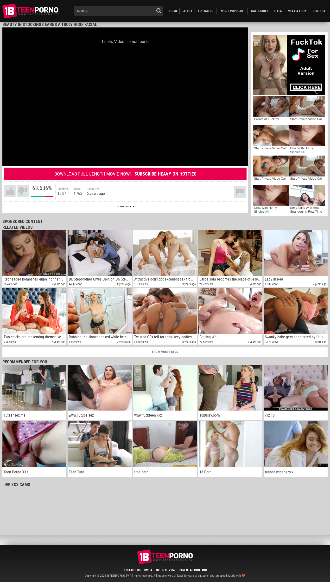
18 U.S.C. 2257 (165, 570)
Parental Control (193, 570)
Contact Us (132, 570)
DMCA (148, 570)
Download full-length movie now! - (125, 174)
